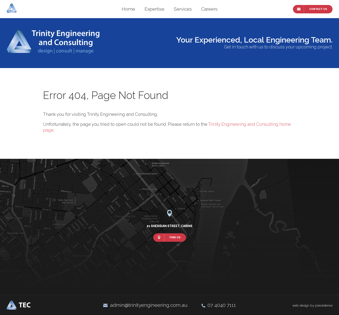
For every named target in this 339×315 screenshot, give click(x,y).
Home (128, 9)
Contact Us (318, 9)
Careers (209, 9)
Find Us (175, 237)
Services (183, 9)
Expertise (154, 9)
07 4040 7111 (222, 305)
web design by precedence (312, 305)
